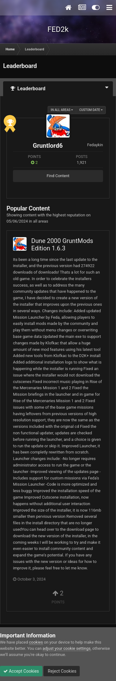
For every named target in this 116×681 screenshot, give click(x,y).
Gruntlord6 (48, 145)
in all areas (62, 110)
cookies (36, 642)
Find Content (58, 175)
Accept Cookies (21, 671)
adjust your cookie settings (67, 648)
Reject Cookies (61, 671)
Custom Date (91, 110)
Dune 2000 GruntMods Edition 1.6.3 (62, 244)
